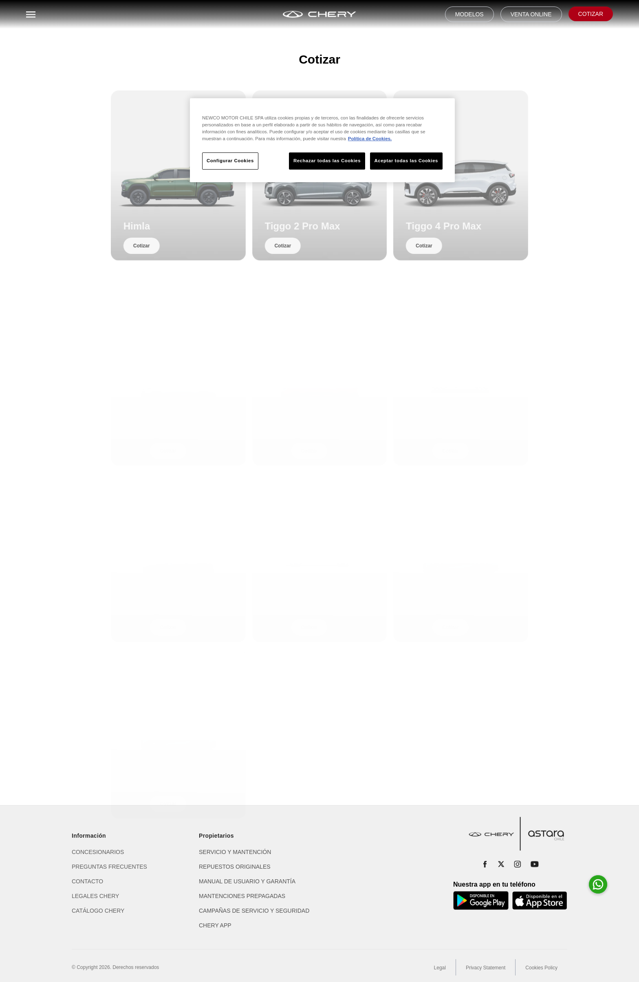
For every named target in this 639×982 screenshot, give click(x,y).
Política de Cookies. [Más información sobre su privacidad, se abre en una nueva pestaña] (370, 138)
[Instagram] (517, 864)
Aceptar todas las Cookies (406, 160)
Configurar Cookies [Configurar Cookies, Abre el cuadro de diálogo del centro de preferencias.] (230, 160)
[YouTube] (534, 864)
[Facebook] (485, 864)
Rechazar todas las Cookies (327, 160)
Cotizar (149, 257)
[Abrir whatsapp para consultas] (598, 884)
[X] (501, 864)
